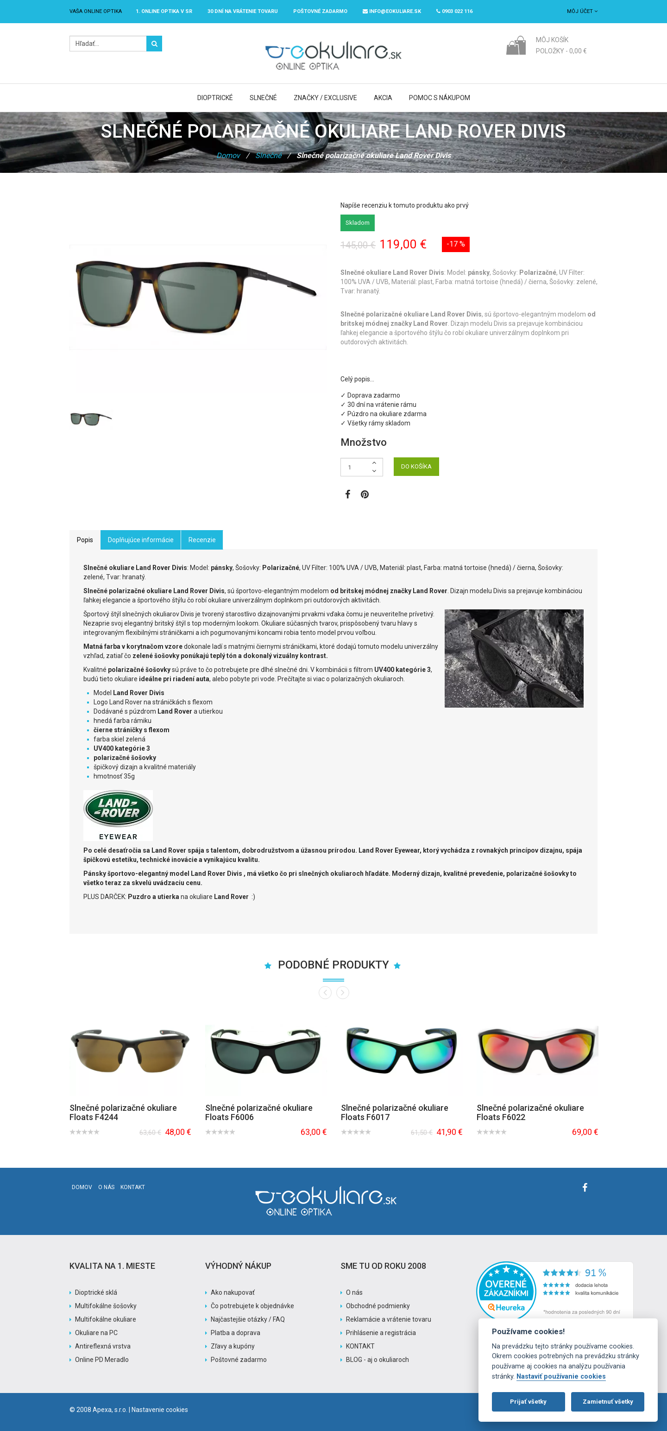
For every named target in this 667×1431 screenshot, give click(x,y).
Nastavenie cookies (160, 1409)
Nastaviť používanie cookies (561, 1376)
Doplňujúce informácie (141, 540)
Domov (228, 155)
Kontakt (132, 1187)
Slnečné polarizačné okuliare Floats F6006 (259, 1112)
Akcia (383, 97)
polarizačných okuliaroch (367, 679)
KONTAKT (360, 1346)
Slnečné (263, 97)
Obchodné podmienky (378, 1306)
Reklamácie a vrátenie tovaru (388, 1319)
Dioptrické (215, 97)
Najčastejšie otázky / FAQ (248, 1319)
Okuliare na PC (96, 1332)
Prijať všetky (528, 1401)
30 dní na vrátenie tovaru (243, 11)
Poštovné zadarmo (239, 1359)
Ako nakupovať (233, 1292)
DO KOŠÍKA (416, 466)
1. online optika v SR (164, 11)
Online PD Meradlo (102, 1359)
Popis (85, 540)
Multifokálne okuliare (105, 1319)
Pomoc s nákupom (439, 97)
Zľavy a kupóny (233, 1346)
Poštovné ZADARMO (320, 11)
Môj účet (582, 11)
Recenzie (202, 540)
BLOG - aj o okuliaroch (377, 1359)
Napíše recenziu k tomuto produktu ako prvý (404, 205)
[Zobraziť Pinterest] (365, 495)
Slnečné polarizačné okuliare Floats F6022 (530, 1112)
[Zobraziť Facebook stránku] (347, 495)
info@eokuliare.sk (392, 11)
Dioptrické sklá (96, 1292)
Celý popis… (357, 379)
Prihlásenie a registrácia (381, 1332)
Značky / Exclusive (325, 97)
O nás (106, 1187)
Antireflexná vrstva (103, 1346)
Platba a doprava (235, 1332)
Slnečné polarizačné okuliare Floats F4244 (123, 1112)
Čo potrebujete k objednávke (252, 1306)
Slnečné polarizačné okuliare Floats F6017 (394, 1112)
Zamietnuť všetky (608, 1401)
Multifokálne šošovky (106, 1306)
